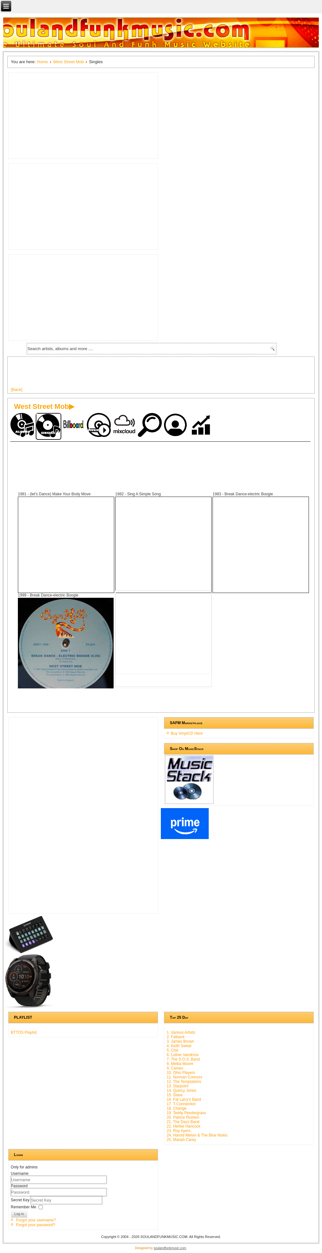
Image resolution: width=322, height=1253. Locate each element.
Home (42, 61)
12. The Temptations (184, 1081)
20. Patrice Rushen (183, 1117)
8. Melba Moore (180, 1064)
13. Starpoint (177, 1086)
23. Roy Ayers (178, 1131)
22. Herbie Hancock (183, 1126)
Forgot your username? (36, 1220)
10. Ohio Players (181, 1072)
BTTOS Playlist (24, 1032)
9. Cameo (175, 1068)
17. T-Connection (181, 1104)
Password (19, 1186)
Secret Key (21, 1199)
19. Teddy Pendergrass (186, 1113)
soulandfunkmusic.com (170, 1248)
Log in (19, 1214)
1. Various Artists (181, 1032)
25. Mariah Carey (181, 1139)
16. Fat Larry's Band (184, 1099)
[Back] (16, 389)
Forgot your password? (35, 1225)
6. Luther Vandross (183, 1055)
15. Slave (175, 1095)
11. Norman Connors (184, 1077)
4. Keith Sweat (179, 1046)
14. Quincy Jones (181, 1090)
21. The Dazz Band (183, 1122)
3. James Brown (180, 1041)
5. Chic (172, 1050)
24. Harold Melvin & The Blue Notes (197, 1135)
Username (19, 1173)
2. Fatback (175, 1037)
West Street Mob (68, 61)
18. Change (176, 1108)
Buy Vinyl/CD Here (187, 733)
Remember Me (23, 1206)
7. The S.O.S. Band (183, 1059)
